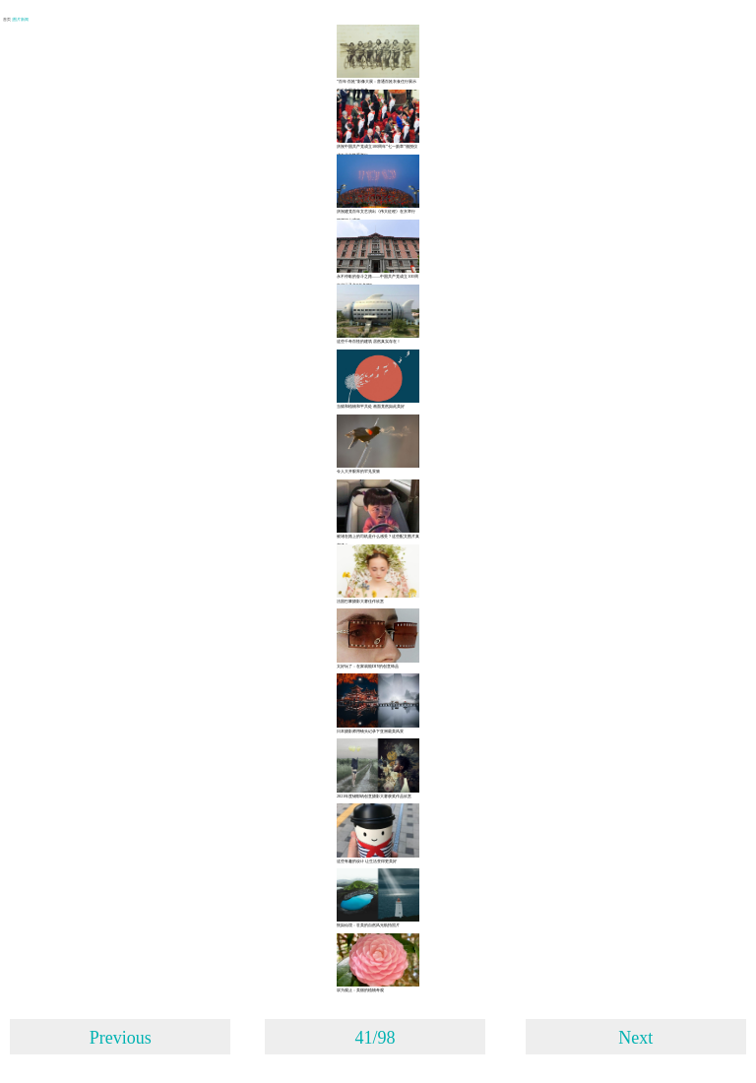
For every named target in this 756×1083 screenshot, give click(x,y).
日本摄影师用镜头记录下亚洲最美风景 (370, 731)
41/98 (374, 1038)
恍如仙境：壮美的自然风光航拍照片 (368, 925)
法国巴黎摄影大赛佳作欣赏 (360, 601)
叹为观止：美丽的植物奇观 (360, 989)
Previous (121, 1038)
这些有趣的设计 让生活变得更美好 (367, 861)
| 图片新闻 (21, 20)
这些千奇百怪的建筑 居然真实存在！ (369, 341)
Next (635, 1038)
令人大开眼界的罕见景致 (358, 471)
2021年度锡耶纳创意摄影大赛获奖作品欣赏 (374, 796)
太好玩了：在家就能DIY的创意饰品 (368, 666)
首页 (7, 20)
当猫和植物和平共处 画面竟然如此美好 (371, 406)
